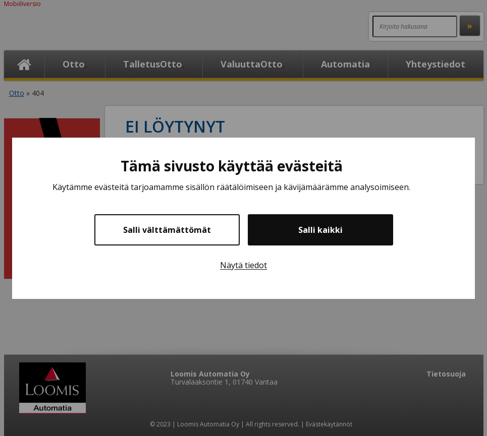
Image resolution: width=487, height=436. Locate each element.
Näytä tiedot (243, 265)
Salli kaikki (320, 229)
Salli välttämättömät (167, 229)
